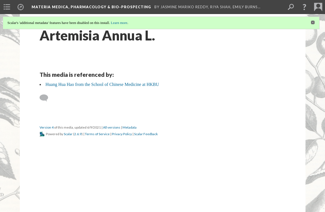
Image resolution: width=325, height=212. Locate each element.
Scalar (68, 134)
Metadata (130, 127)
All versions (111, 127)
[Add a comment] (46, 98)
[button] (304, 7)
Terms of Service (97, 134)
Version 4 (47, 127)
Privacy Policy (122, 134)
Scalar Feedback (146, 134)
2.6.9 (78, 134)
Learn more (119, 23)
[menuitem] (7, 7)
